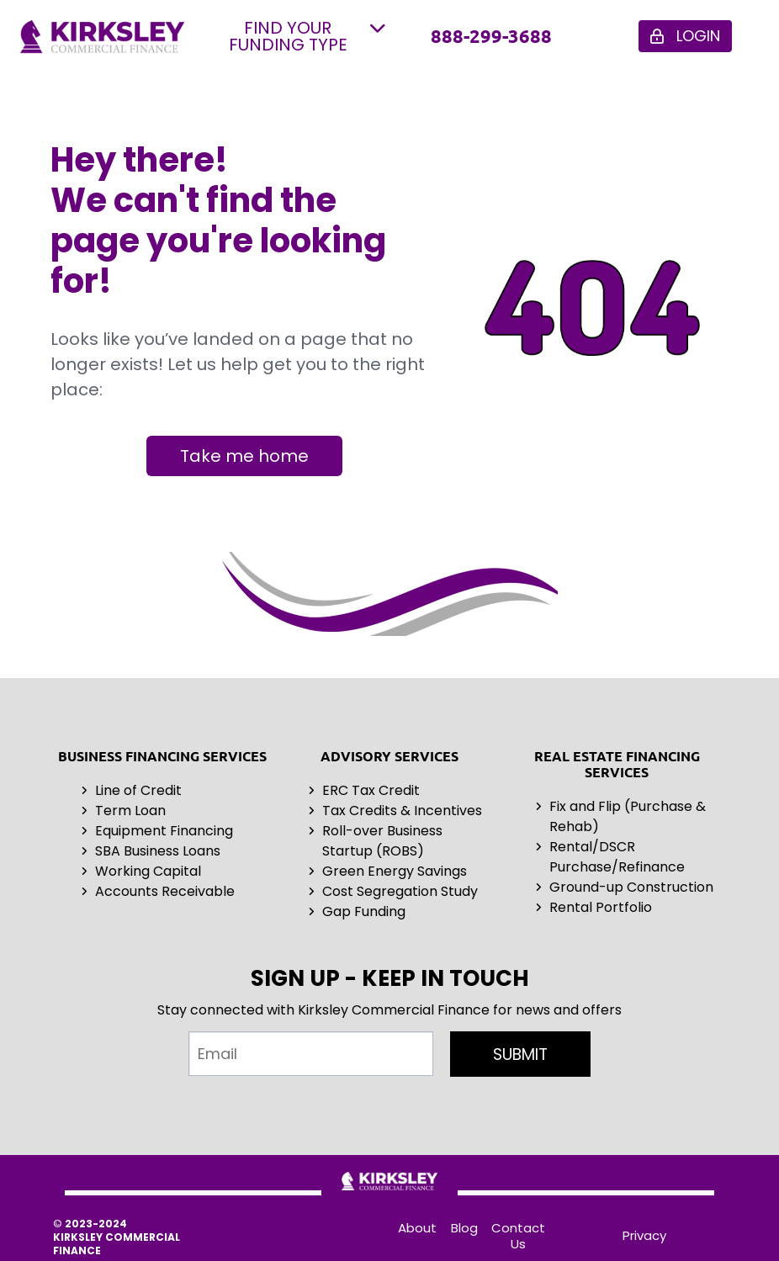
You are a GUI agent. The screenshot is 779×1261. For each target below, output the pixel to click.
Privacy (644, 1235)
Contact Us (518, 1236)
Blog (464, 1228)
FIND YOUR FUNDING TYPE (307, 36)
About (417, 1228)
